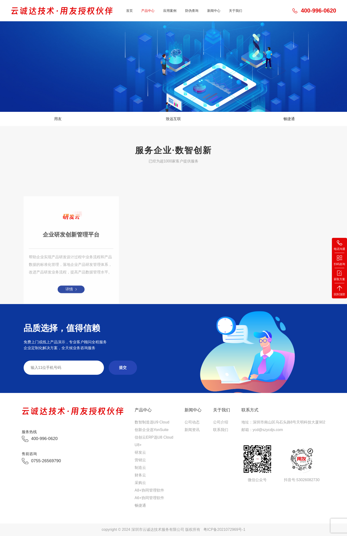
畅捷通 (289, 119)
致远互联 (173, 119)
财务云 (140, 475)
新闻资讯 (192, 430)
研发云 (140, 452)
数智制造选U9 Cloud (152, 422)
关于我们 (235, 11)
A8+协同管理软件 (149, 490)
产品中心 (147, 11)
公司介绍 (220, 422)
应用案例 (169, 11)
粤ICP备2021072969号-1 (224, 529)
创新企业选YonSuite (151, 430)
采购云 (140, 483)
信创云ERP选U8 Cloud (154, 437)
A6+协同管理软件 (149, 498)
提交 (123, 368)
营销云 (140, 460)
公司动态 (192, 422)
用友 (58, 119)
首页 (129, 11)
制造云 (140, 468)
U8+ (138, 445)
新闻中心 (213, 11)
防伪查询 (191, 11)
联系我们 (220, 430)
